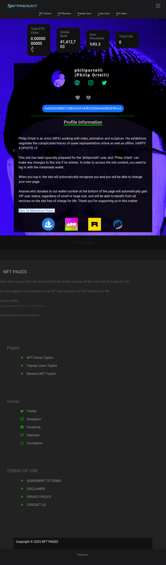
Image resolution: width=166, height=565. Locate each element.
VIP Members (64, 13)
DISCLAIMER (40, 489)
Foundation (39, 443)
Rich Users (121, 13)
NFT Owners (45, 13)
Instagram (38, 419)
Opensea (37, 435)
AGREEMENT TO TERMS (48, 481)
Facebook (38, 427)
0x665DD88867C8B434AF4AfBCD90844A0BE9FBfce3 (83, 108)
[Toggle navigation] (158, 6)
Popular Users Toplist (46, 366)
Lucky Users (104, 13)
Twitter (36, 411)
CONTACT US (40, 505)
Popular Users (85, 13)
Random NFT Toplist (45, 374)
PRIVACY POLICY (43, 497)
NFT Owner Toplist (44, 358)
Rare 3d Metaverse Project (37, 210)
